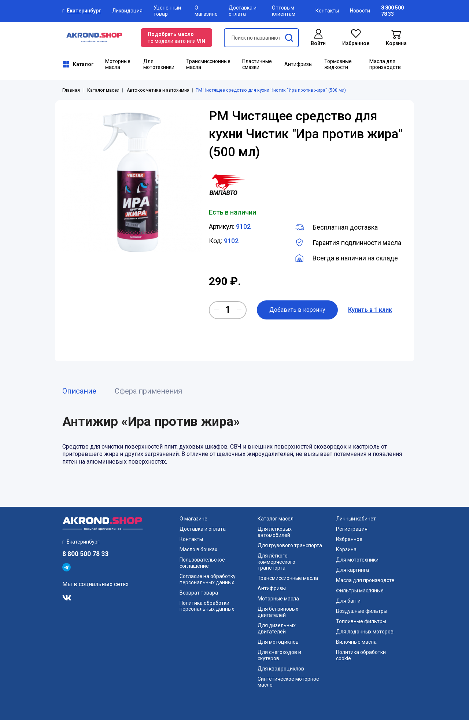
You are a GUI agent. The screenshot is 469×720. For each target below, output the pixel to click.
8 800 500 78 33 (85, 554)
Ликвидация (127, 11)
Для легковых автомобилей (275, 532)
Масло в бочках (198, 549)
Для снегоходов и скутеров (279, 655)
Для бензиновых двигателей (278, 612)
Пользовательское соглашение (202, 563)
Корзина (346, 549)
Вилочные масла (356, 642)
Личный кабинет (356, 519)
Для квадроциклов (281, 669)
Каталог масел (103, 90)
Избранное (349, 539)
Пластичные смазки (257, 64)
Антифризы (298, 64)
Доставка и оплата (242, 11)
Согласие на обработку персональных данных (208, 579)
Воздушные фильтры (361, 611)
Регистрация (352, 529)
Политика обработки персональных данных (207, 606)
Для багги (348, 601)
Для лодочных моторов (365, 632)
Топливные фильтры (361, 621)
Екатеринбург (84, 11)
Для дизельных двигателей (277, 628)
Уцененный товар (167, 11)
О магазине (206, 11)
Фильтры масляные (360, 590)
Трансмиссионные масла (208, 64)
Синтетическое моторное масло (288, 682)
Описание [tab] (79, 391)
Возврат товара (199, 593)
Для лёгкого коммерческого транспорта (276, 562)
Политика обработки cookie (361, 655)
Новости (360, 11)
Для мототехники (158, 64)
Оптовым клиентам (283, 11)
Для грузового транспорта (290, 545)
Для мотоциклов (278, 642)
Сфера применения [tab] (148, 391)
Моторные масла (117, 64)
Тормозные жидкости (338, 64)
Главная (71, 90)
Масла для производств (385, 64)
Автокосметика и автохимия (158, 90)
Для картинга (352, 570)
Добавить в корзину (297, 309)
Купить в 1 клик (370, 309)
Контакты (327, 11)
